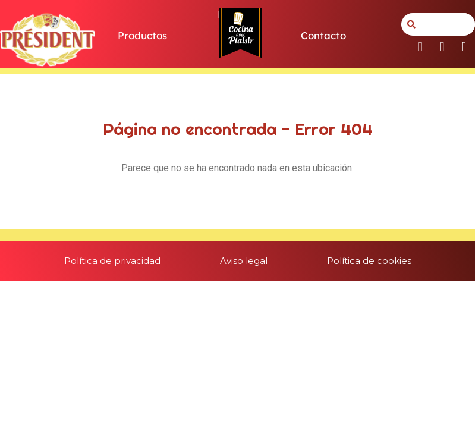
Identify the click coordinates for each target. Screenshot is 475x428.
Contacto (323, 35)
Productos (142, 35)
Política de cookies (369, 260)
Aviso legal (244, 260)
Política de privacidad (112, 260)
